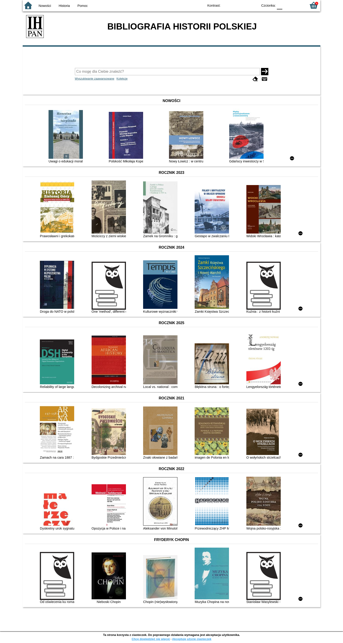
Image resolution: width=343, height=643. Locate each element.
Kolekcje (122, 78)
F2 (298, 5)
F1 (287, 5)
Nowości (45, 6)
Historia (64, 6)
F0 (279, 5)
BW (235, 5)
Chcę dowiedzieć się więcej (151, 639)
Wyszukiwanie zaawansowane (94, 78)
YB (244, 5)
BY (253, 5)
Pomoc (82, 6)
